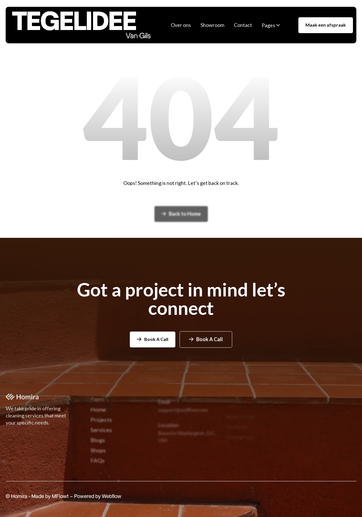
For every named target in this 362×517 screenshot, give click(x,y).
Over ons (181, 25)
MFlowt (61, 500)
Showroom (212, 25)
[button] (271, 25)
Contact (243, 25)
